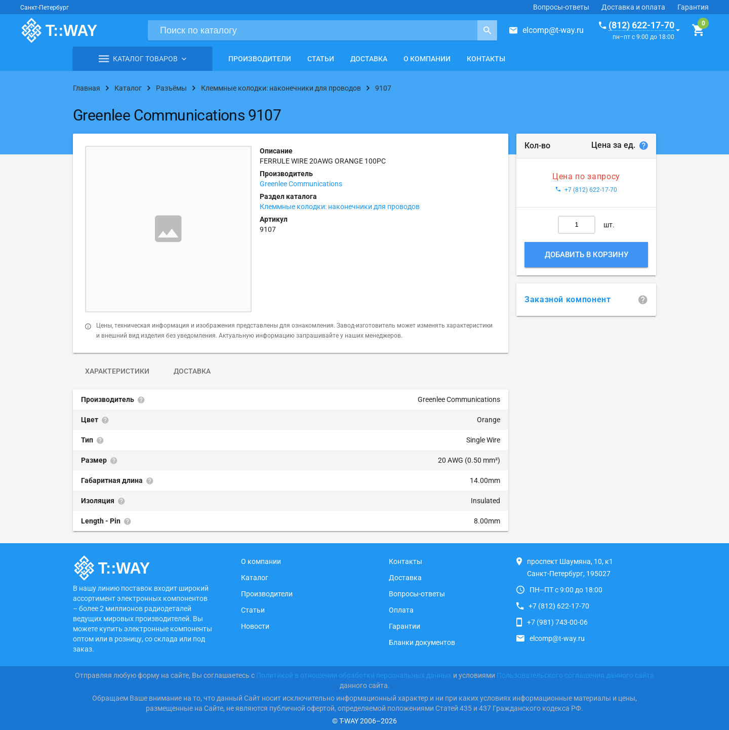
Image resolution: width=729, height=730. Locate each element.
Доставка (368, 59)
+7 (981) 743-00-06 (557, 622)
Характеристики (117, 371)
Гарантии (404, 626)
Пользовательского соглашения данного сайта (575, 675)
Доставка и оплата (633, 7)
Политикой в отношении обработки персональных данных (354, 675)
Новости (255, 626)
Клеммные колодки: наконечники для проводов (340, 206)
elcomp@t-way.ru (553, 30)
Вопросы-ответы (561, 7)
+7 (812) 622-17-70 (559, 606)
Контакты (486, 59)
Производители (259, 59)
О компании (427, 59)
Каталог (254, 578)
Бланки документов (422, 642)
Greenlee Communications (301, 184)
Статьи (320, 59)
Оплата (401, 610)
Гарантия (693, 7)
